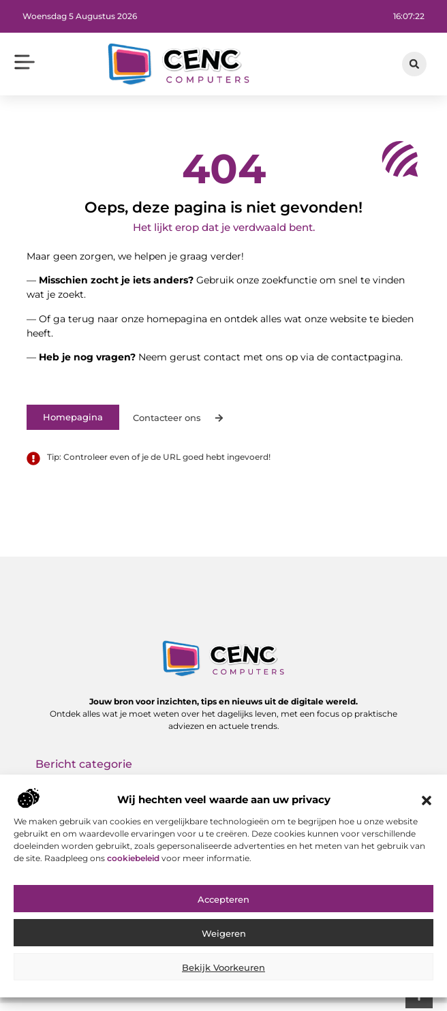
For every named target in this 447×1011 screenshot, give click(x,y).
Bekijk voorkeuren (223, 977)
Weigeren (224, 943)
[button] (426, 811)
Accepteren (223, 909)
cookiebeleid (134, 869)
